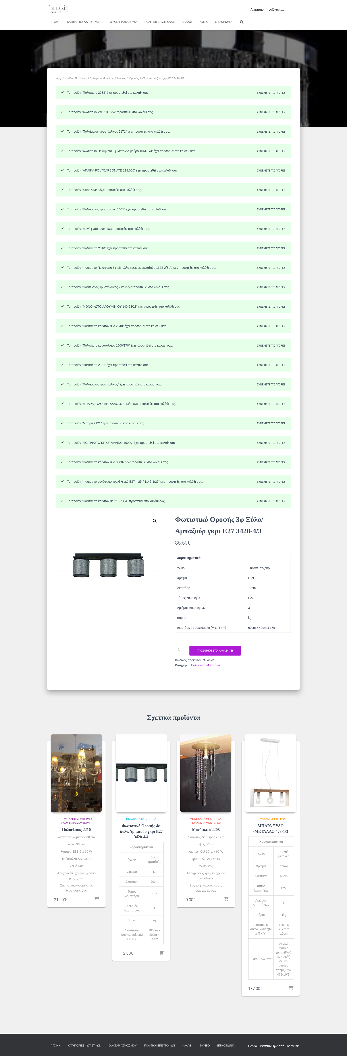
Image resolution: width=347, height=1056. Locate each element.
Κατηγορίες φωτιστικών (85, 21)
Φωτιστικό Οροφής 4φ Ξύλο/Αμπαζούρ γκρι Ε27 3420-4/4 (141, 831)
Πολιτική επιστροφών (160, 21)
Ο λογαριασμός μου (124, 21)
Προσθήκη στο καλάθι (212, 650)
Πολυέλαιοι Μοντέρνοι (76, 819)
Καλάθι (187, 21)
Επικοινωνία (223, 21)
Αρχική (55, 21)
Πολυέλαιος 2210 (76, 829)
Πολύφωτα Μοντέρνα (102, 78)
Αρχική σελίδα (64, 78)
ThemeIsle (292, 1046)
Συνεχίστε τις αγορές (271, 92)
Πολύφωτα (81, 78)
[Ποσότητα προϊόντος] (180, 649)
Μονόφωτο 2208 (206, 829)
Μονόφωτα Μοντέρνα (205, 819)
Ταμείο (203, 21)
